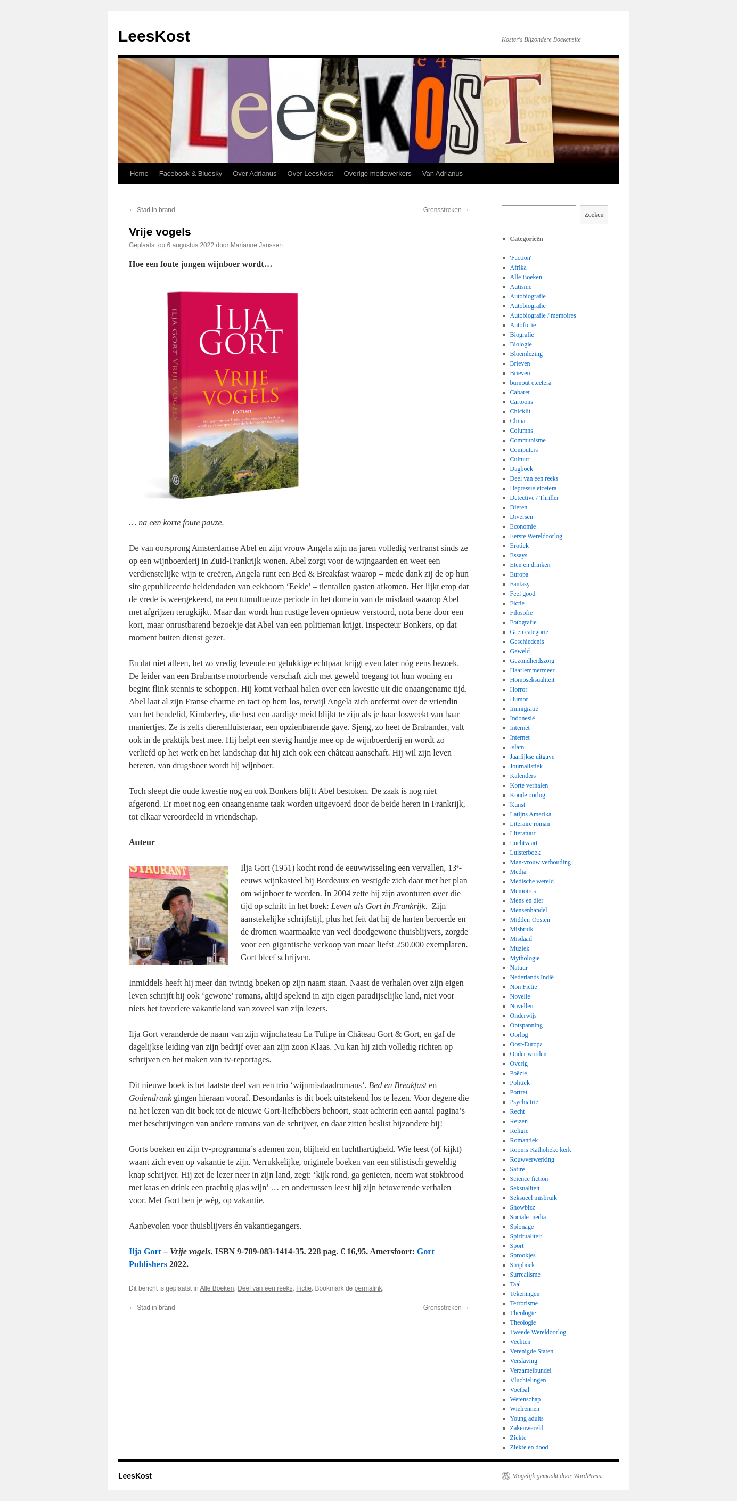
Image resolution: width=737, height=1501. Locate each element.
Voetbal (519, 1389)
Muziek (520, 948)
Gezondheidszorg (532, 660)
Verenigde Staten (532, 1351)
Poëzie (518, 1073)
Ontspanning (526, 1025)
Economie (523, 526)
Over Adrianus (254, 173)
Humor (519, 699)
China (518, 421)
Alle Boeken (217, 1288)
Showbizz (522, 1207)
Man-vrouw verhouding (540, 862)
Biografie (522, 334)
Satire (517, 1169)
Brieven (520, 363)
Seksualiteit (525, 1188)
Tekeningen (525, 1293)
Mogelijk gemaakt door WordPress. (557, 1476)
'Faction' (520, 258)
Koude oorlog (527, 795)
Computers (524, 449)
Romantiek (524, 1140)
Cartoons (521, 401)
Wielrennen (525, 1409)
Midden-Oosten (530, 919)
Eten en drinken (530, 565)
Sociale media (528, 1217)
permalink (368, 1288)
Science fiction (529, 1178)
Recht (517, 1111)
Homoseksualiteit (532, 680)
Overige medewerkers (378, 173)
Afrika (518, 267)
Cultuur (520, 459)
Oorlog (519, 1034)
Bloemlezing (526, 354)
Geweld (520, 651)
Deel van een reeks (265, 1288)
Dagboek (521, 469)
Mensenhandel (528, 910)
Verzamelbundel (531, 1370)
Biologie (521, 344)
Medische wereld (532, 881)
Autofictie (523, 325)
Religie (519, 1130)
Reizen (519, 1121)
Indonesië (522, 718)
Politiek (520, 1082)
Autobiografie (528, 296)
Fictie (304, 1288)
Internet (520, 728)
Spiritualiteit (526, 1236)
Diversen (521, 517)
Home (139, 173)
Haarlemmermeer (532, 670)
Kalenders (523, 776)
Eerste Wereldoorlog (536, 536)
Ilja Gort (145, 1251)
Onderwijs (523, 1015)
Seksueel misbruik (533, 1198)
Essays (519, 555)
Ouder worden (528, 1054)
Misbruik (522, 929)
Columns (521, 430)
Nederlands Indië (532, 977)
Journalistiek (526, 766)
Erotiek (519, 545)
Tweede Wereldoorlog (538, 1332)
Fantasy (520, 584)
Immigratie (524, 708)
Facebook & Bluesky (191, 173)
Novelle (520, 996)
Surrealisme (525, 1274)
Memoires (523, 891)
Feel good (523, 593)
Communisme (528, 440)
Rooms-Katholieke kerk (540, 1150)
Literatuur (523, 833)
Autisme (521, 286)
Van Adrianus (442, 173)
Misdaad (521, 939)
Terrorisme (524, 1303)
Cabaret (520, 392)
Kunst (518, 804)
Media (518, 871)
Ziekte (518, 1437)
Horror (519, 689)
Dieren (519, 507)
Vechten (520, 1341)
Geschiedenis (527, 641)
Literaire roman (530, 823)
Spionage (522, 1226)
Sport (517, 1246)
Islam (517, 747)
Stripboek (522, 1265)
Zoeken (594, 214)
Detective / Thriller (534, 497)
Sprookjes (523, 1255)
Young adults (527, 1418)
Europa (519, 574)
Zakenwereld (527, 1428)
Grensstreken (446, 210)
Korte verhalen (529, 785)
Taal (515, 1284)
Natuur (519, 967)
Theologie (523, 1313)
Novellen (522, 1006)
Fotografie (523, 622)
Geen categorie (529, 632)
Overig (519, 1063)
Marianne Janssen (257, 245)
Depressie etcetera (533, 488)
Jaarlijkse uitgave (532, 756)
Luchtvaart (524, 843)
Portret (519, 1092)
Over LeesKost (310, 173)
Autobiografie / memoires (543, 315)
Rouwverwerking (532, 1159)
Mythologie (525, 958)
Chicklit (520, 411)
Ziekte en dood (529, 1447)
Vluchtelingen (528, 1380)
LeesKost (154, 36)
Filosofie (521, 612)
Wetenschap (525, 1399)
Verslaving (523, 1361)
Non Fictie (523, 987)
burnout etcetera (531, 382)
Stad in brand (152, 210)
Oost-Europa (526, 1044)
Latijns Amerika (531, 814)
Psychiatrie (524, 1102)
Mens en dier (527, 900)
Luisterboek (525, 852)
